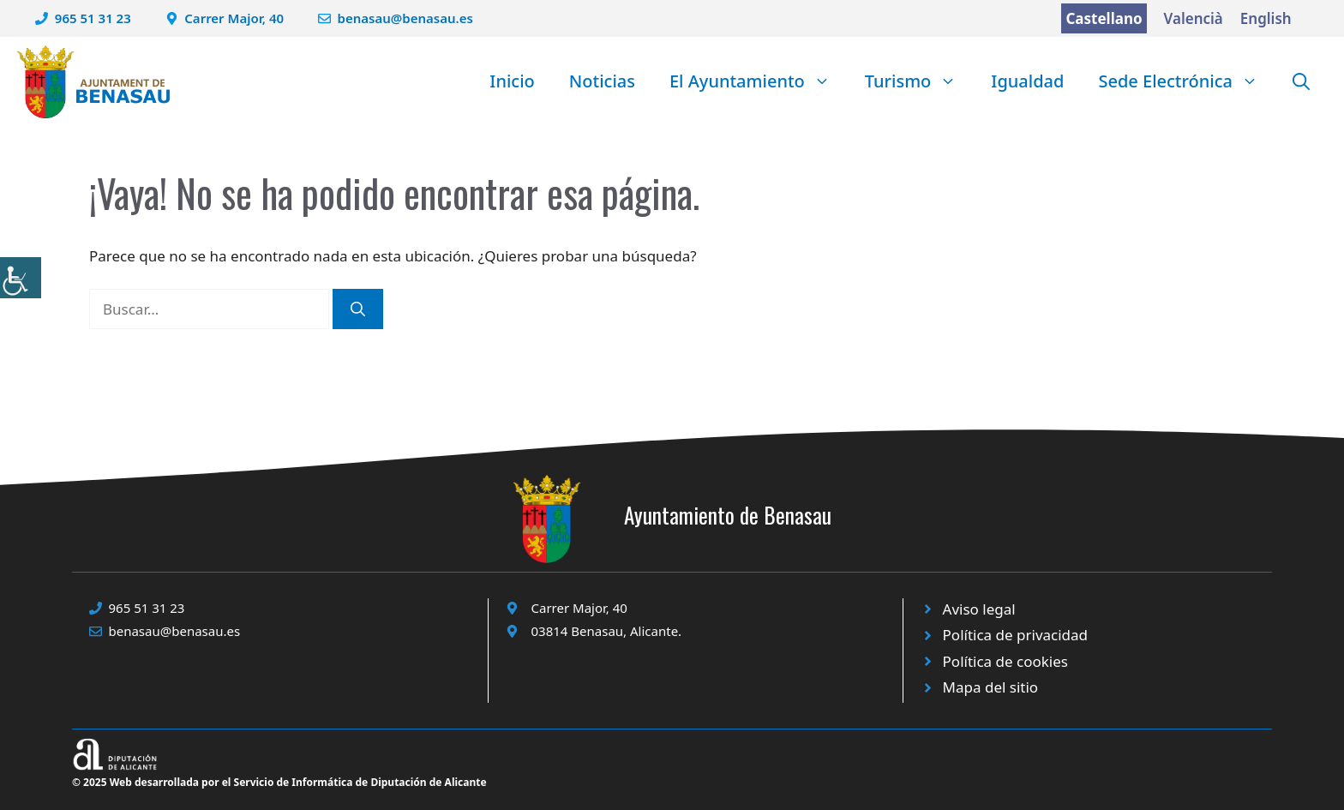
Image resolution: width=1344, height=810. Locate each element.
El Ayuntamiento (758, 81)
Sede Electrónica (1186, 81)
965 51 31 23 (93, 18)
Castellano (1103, 18)
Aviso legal (979, 609)
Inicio (511, 81)
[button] (1301, 81)
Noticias (602, 81)
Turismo (920, 81)
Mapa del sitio (991, 687)
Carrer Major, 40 (234, 18)
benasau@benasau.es (405, 18)
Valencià (1193, 18)
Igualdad (1027, 81)
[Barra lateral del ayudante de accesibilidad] (20, 277)
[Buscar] (358, 309)
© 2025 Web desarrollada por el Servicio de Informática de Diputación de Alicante (279, 782)
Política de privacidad (1015, 635)
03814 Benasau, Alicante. (606, 630)
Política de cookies (1005, 661)
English (1266, 18)
